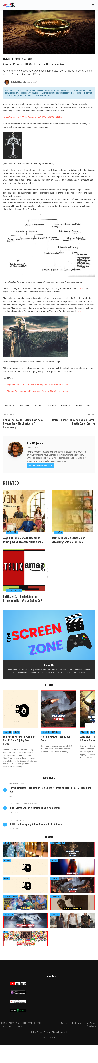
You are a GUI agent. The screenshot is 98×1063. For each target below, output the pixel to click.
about (11, 1040)
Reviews (56, 750)
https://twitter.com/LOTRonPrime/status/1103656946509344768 (33, 120)
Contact (18, 1044)
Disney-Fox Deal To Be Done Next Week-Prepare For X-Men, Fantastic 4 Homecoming (23, 426)
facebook (9, 409)
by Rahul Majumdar (23, 85)
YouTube (91, 1041)
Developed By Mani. (49, 1055)
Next (91, 418)
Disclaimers (7, 1044)
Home (4, 1040)
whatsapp (24, 409)
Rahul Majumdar (35, 447)
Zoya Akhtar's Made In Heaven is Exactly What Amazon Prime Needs (23, 550)
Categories (21, 1040)
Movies (12, 801)
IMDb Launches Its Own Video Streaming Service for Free (68, 550)
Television (8, 62)
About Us (49, 682)
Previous (8, 418)
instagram (77, 1041)
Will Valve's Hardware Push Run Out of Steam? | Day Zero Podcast (19, 757)
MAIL (89, 409)
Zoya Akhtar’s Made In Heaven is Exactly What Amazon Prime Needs (38, 388)
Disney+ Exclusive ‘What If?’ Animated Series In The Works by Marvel (38, 394)
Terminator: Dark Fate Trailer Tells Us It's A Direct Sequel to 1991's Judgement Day (50, 807)
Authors (31, 1040)
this (81, 292)
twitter (37, 409)
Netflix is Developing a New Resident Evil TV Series (35, 842)
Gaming (7, 750)
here (79, 314)
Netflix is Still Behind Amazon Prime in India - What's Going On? (22, 616)
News (17, 62)
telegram (51, 409)
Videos (40, 1040)
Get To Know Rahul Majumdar (40, 469)
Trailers (20, 801)
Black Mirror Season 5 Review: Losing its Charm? (34, 825)
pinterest (66, 409)
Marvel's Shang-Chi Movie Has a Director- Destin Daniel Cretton (73, 425)
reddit (79, 409)
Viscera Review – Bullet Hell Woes (55, 756)
